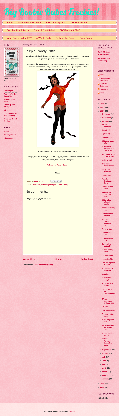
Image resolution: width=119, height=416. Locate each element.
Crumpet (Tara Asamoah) (105, 80)
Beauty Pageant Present (108, 264)
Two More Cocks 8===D (108, 165)
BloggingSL (9, 138)
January (105, 379)
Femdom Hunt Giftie (107, 188)
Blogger (72, 411)
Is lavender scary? (106, 279)
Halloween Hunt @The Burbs (108, 156)
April (104, 368)
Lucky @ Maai (107, 255)
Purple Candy (62, 185)
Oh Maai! (105, 307)
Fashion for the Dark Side (10, 95)
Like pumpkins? (108, 310)
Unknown (104, 89)
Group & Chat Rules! (44, 30)
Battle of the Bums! (65, 38)
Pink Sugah (8, 91)
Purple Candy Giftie (107, 251)
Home (10, 22)
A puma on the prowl (108, 315)
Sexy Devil (106, 130)
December (106, 114)
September (106, 350)
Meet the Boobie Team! (29, 22)
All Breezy (8, 110)
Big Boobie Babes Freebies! (51, 12)
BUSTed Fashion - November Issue (107, 342)
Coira (102, 75)
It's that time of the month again (108, 327)
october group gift (48, 185)
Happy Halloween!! (107, 125)
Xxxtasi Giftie (107, 259)
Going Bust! (107, 137)
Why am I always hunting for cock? (107, 222)
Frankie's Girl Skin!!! (107, 284)
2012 (102, 387)
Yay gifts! (105, 274)
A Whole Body (43, 38)
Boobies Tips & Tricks (18, 30)
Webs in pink (107, 160)
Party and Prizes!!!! (106, 171)
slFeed (6, 131)
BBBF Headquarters (56, 22)
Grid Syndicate (10, 135)
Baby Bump (86, 38)
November (106, 118)
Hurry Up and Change (9, 106)
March (105, 372)
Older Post (87, 259)
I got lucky (106, 134)
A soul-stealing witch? (108, 334)
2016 (102, 104)
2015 (102, 107)
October (105, 121)
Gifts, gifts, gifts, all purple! (106, 202)
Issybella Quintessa (104, 85)
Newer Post (29, 259)
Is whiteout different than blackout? (108, 149)
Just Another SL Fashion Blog (10, 115)
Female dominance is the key (108, 181)
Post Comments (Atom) (43, 265)
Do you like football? (106, 245)
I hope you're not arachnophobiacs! (108, 292)
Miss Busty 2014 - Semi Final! (107, 194)
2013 (102, 384)
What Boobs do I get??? (19, 38)
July (104, 357)
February (106, 375)
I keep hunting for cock (107, 215)
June (104, 361)
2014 (102, 111)
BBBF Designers (80, 22)
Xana (102, 93)
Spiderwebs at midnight (107, 269)
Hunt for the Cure (106, 234)
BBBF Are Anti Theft (70, 30)
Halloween (36, 185)
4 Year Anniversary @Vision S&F (108, 301)
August (105, 353)
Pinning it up (107, 229)
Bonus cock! (107, 175)
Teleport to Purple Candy (57, 165)
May (104, 364)
